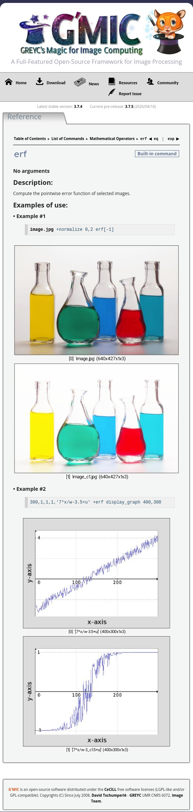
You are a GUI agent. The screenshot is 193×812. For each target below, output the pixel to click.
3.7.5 (129, 106)
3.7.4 (78, 106)
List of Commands (67, 138)
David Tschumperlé (109, 794)
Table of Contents (30, 138)
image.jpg (42, 229)
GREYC (135, 794)
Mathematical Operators (112, 138)
